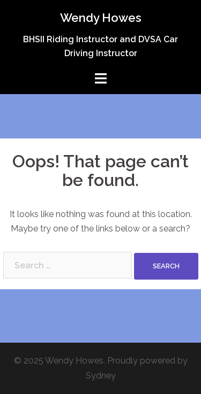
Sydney (101, 375)
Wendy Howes (101, 18)
